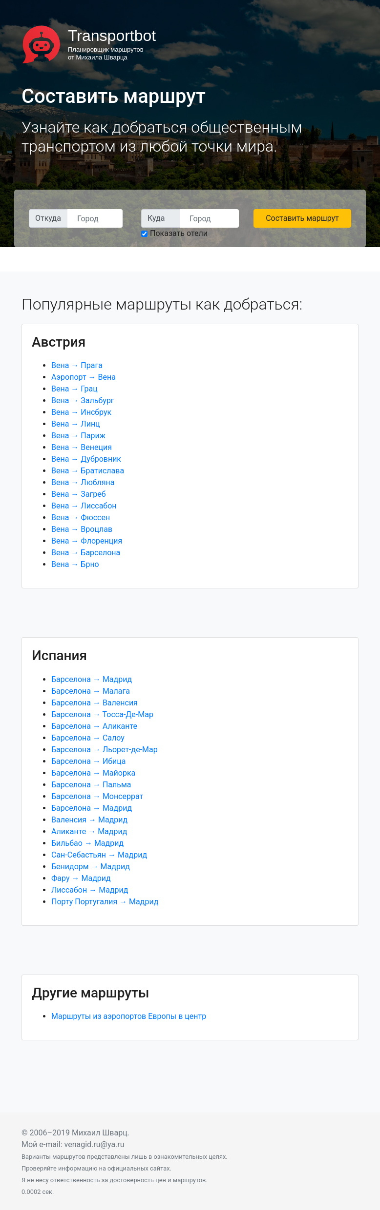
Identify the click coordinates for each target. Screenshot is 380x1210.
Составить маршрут (302, 218)
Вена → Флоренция (86, 541)
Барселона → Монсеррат (97, 796)
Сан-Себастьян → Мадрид (99, 854)
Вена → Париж (78, 435)
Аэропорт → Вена (83, 377)
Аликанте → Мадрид (89, 831)
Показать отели (179, 233)
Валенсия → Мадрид (89, 819)
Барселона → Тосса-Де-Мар (102, 714)
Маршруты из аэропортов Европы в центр (128, 1016)
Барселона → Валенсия (94, 702)
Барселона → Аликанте (94, 726)
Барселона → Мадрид (91, 679)
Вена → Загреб (78, 494)
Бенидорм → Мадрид (90, 866)
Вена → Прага (77, 365)
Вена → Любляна (83, 482)
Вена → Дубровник (86, 459)
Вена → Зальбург (82, 400)
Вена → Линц (75, 424)
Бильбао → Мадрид (87, 843)
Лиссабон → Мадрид (89, 890)
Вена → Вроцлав (81, 529)
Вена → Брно (75, 564)
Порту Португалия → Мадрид (104, 901)
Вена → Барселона (85, 552)
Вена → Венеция (81, 447)
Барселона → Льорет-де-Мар (104, 749)
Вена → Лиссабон (84, 505)
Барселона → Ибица (88, 761)
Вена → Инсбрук (81, 412)
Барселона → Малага (90, 691)
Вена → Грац (74, 388)
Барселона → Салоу (88, 737)
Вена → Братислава (87, 470)
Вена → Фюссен (80, 517)
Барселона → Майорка (93, 773)
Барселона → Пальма (91, 784)
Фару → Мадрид (81, 878)
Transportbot (112, 35)
